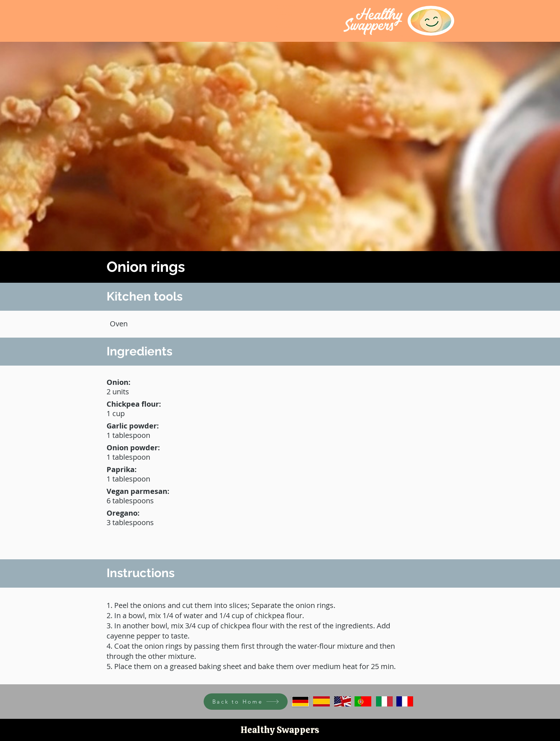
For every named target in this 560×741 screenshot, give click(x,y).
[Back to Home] (246, 701)
